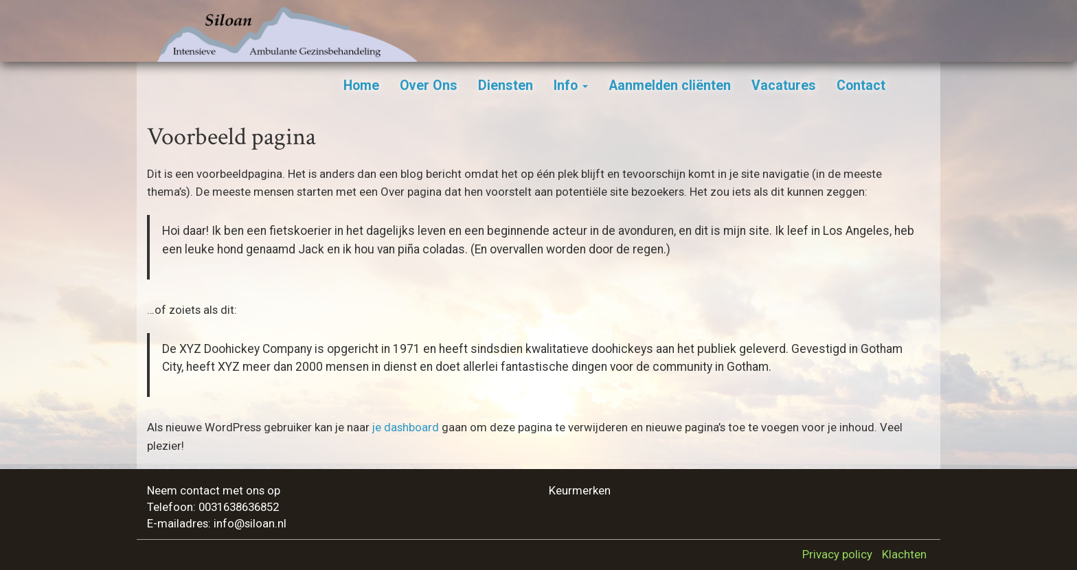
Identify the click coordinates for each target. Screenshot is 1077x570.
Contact (861, 85)
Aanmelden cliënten (670, 85)
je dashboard (405, 427)
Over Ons (428, 85)
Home (361, 85)
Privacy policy (837, 554)
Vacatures (783, 85)
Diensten (505, 85)
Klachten (904, 554)
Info (571, 85)
